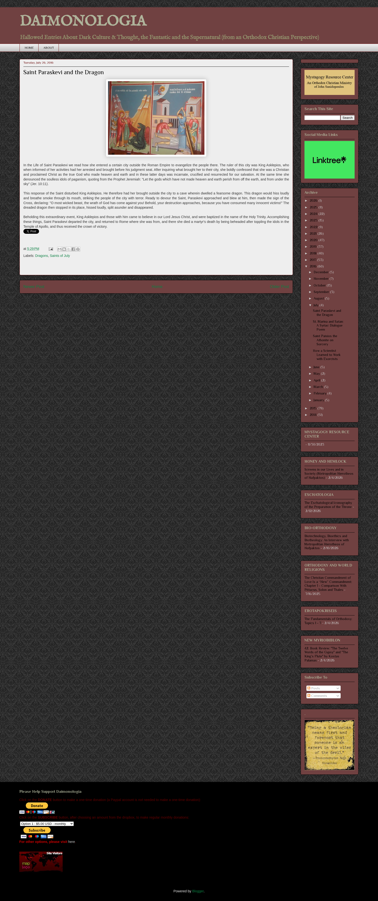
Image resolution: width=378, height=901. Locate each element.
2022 (314, 227)
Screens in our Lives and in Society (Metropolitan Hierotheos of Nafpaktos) (328, 473)
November (322, 278)
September (322, 292)
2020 (314, 240)
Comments (317, 696)
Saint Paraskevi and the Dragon (327, 313)
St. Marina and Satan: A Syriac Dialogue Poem (328, 326)
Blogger (197, 891)
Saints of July (60, 256)
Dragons (41, 256)
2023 (314, 220)
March (319, 387)
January (319, 400)
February (320, 393)
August (319, 298)
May (317, 373)
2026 (314, 200)
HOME (29, 47)
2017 (313, 260)
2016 (313, 266)
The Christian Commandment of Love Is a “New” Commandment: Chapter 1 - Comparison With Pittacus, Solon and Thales (328, 584)
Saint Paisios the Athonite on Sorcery (325, 340)
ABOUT (48, 47)
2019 (313, 246)
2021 (313, 233)
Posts (313, 688)
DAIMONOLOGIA (83, 22)
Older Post (279, 286)
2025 (314, 207)
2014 (313, 415)
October (320, 285)
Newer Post (33, 286)
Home (157, 286)
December (322, 272)
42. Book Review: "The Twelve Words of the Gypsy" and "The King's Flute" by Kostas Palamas (326, 654)
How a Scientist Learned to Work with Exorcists (327, 355)
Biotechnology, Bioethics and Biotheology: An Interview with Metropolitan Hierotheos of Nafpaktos (326, 542)
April (317, 380)
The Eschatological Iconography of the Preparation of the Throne (328, 505)
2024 (314, 214)
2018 (313, 253)
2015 (313, 408)
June (317, 367)
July (316, 305)
